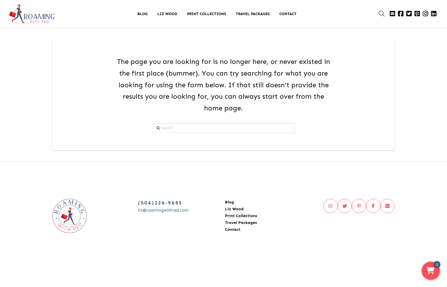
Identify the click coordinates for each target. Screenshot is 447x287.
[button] (381, 13)
